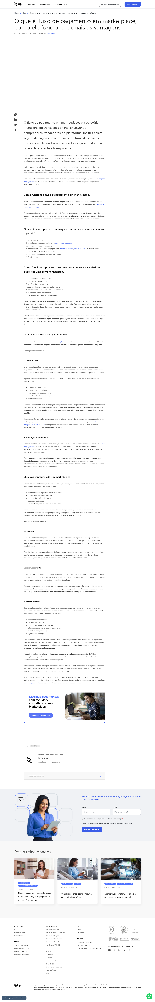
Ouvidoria (80, 932)
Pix (15, 929)
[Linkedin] (119, 950)
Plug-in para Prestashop (54, 939)
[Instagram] (114, 950)
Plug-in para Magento (53, 936)
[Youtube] (109, 950)
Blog (47, 973)
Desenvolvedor (45, 4)
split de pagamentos (33, 683)
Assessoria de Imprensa (54, 961)
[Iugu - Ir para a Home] (18, 5)
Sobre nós (49, 954)
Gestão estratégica (125, 883)
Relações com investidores (55, 967)
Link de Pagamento (20, 951)
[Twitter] (124, 950)
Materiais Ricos (51, 970)
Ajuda (79, 929)
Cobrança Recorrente (21, 948)
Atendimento (60, 4)
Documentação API (52, 929)
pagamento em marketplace (54, 342)
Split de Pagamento (21, 945)
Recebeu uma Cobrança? (94, 4)
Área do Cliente (115, 4)
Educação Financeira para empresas (89, 948)
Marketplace (35, 746)
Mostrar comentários (36, 776)
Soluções (31, 4)
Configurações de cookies (14, 998)
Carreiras (49, 958)
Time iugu (51, 33)
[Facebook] (129, 950)
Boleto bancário (19, 936)
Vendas (77, 883)
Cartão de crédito (20, 932)
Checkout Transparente (22, 954)
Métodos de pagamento (27, 885)
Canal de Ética (50, 964)
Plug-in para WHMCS (53, 945)
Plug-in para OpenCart (53, 942)
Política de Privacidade (84, 942)
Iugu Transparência (83, 945)
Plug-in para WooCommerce (56, 932)
